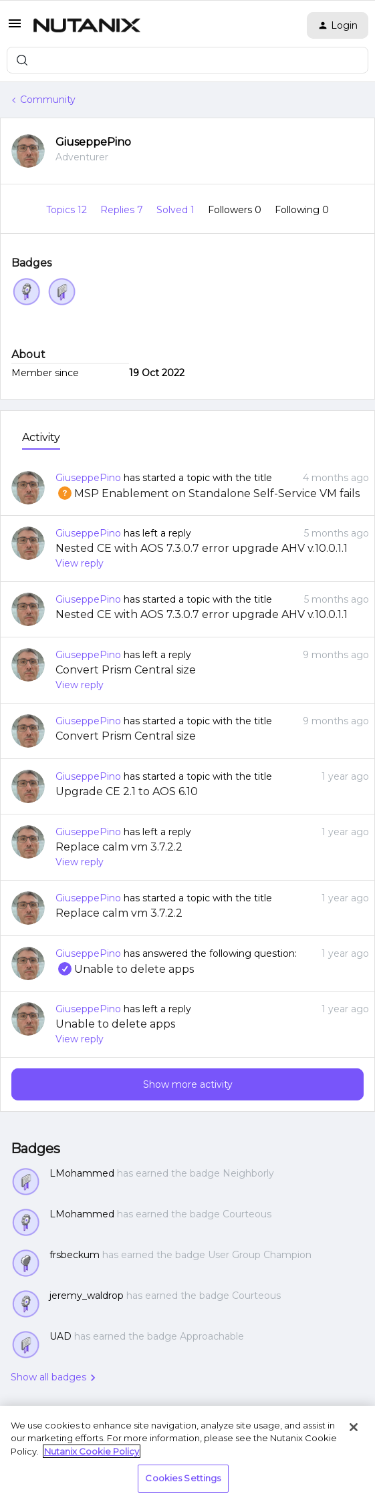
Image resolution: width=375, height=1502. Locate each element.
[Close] (353, 1427)
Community (48, 100)
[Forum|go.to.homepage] (86, 25)
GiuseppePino (93, 142)
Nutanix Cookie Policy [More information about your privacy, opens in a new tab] (91, 1451)
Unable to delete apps (124, 969)
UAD (60, 1336)
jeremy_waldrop (86, 1296)
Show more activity (188, 1084)
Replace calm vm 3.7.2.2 (118, 847)
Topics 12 (68, 210)
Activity (41, 437)
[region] (187, 1454)
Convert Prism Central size (125, 669)
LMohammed (81, 1173)
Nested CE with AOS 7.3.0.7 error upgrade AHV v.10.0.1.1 (201, 548)
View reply (79, 563)
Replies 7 (123, 210)
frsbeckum (74, 1255)
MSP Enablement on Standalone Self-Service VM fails (207, 493)
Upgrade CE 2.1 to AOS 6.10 (126, 791)
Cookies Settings (183, 1478)
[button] (15, 28)
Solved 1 (176, 210)
